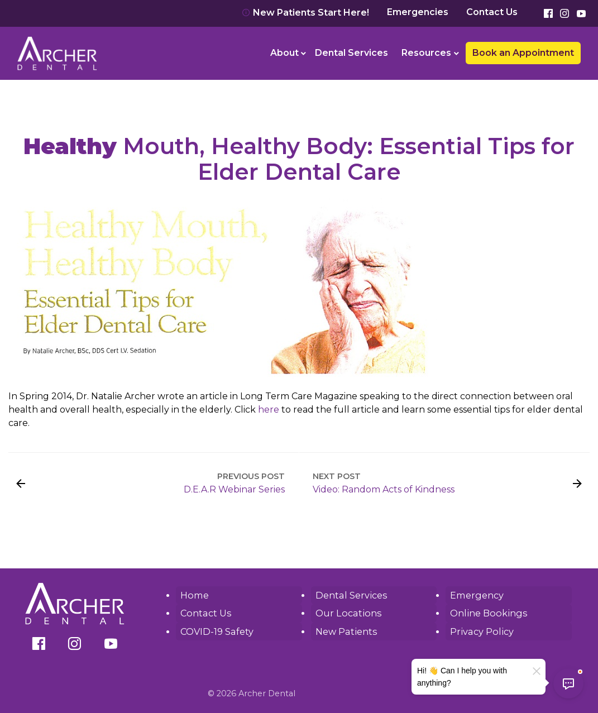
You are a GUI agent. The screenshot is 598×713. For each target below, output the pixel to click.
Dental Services (351, 52)
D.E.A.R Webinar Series (234, 489)
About (284, 52)
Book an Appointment (523, 52)
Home (194, 595)
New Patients (345, 630)
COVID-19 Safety (216, 630)
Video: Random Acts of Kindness (384, 489)
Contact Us (492, 12)
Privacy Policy (480, 630)
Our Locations (346, 612)
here (268, 409)
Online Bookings (487, 612)
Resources (426, 52)
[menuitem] (286, 53)
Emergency (476, 595)
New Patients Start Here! (305, 12)
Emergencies (417, 12)
